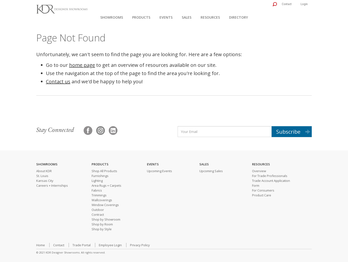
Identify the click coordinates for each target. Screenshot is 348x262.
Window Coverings (105, 205)
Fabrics (97, 190)
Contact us (58, 81)
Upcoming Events (159, 171)
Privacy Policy (140, 245)
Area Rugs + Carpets (106, 185)
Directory (238, 17)
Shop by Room (102, 224)
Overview (259, 171)
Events (166, 17)
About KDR (44, 171)
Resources (210, 17)
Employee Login (110, 245)
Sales (186, 17)
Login (304, 4)
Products (141, 17)
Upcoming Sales (211, 171)
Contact (287, 4)
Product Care (261, 195)
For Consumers (263, 190)
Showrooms (111, 17)
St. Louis (42, 176)
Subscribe (288, 131)
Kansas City (44, 180)
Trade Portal (81, 245)
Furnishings (100, 176)
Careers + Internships (52, 185)
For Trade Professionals (269, 176)
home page (82, 65)
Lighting (97, 180)
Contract (98, 214)
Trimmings (99, 195)
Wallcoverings (102, 200)
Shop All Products (104, 171)
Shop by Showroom (106, 219)
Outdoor (98, 210)
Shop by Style (102, 229)
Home (40, 245)
